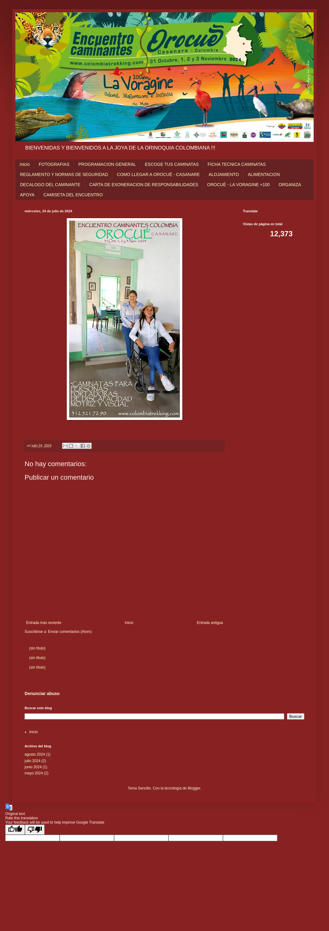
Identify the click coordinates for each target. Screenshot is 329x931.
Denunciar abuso (42, 693)
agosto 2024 (35, 754)
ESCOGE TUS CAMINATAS (172, 164)
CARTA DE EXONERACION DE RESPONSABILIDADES (143, 184)
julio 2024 (32, 761)
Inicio (25, 164)
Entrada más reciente (43, 623)
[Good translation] (15, 830)
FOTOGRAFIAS (54, 164)
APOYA (27, 194)
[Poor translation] (35, 830)
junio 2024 (33, 767)
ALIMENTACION (264, 174)
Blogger (194, 788)
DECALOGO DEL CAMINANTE (50, 184)
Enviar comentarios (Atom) (70, 631)
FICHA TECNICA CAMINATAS (237, 164)
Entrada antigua (210, 623)
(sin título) (37, 648)
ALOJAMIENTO (223, 174)
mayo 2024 (34, 773)
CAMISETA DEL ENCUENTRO (73, 194)
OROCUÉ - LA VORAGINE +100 (238, 184)
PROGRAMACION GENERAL (107, 164)
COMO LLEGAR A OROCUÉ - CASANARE (158, 174)
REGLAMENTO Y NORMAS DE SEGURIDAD (64, 174)
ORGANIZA (290, 184)
